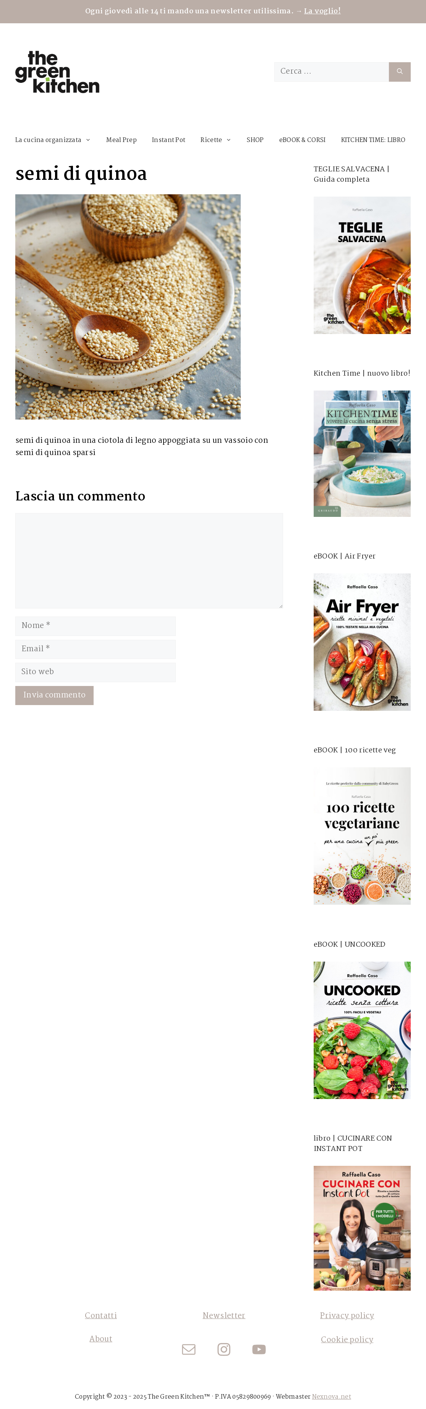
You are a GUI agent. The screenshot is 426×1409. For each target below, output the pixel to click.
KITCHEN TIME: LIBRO (373, 140)
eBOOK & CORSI (302, 140)
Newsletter (223, 1316)
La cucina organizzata (57, 140)
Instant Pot (168, 140)
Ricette (220, 140)
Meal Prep (121, 140)
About (100, 1339)
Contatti (101, 1316)
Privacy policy (347, 1316)
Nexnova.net (331, 1397)
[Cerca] (400, 72)
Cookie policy (347, 1340)
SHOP (255, 140)
